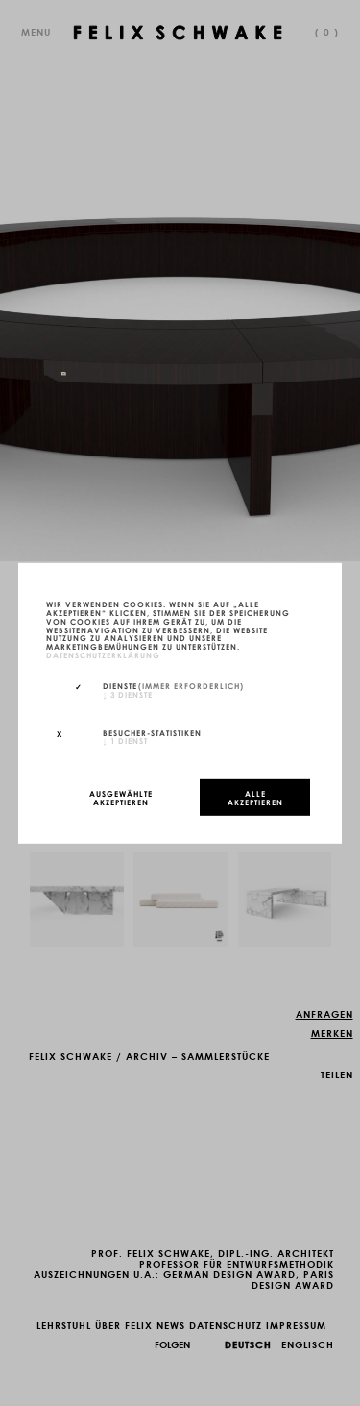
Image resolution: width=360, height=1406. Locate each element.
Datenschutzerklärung (103, 654)
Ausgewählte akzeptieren (121, 797)
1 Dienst (125, 740)
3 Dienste (128, 693)
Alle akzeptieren (255, 797)
